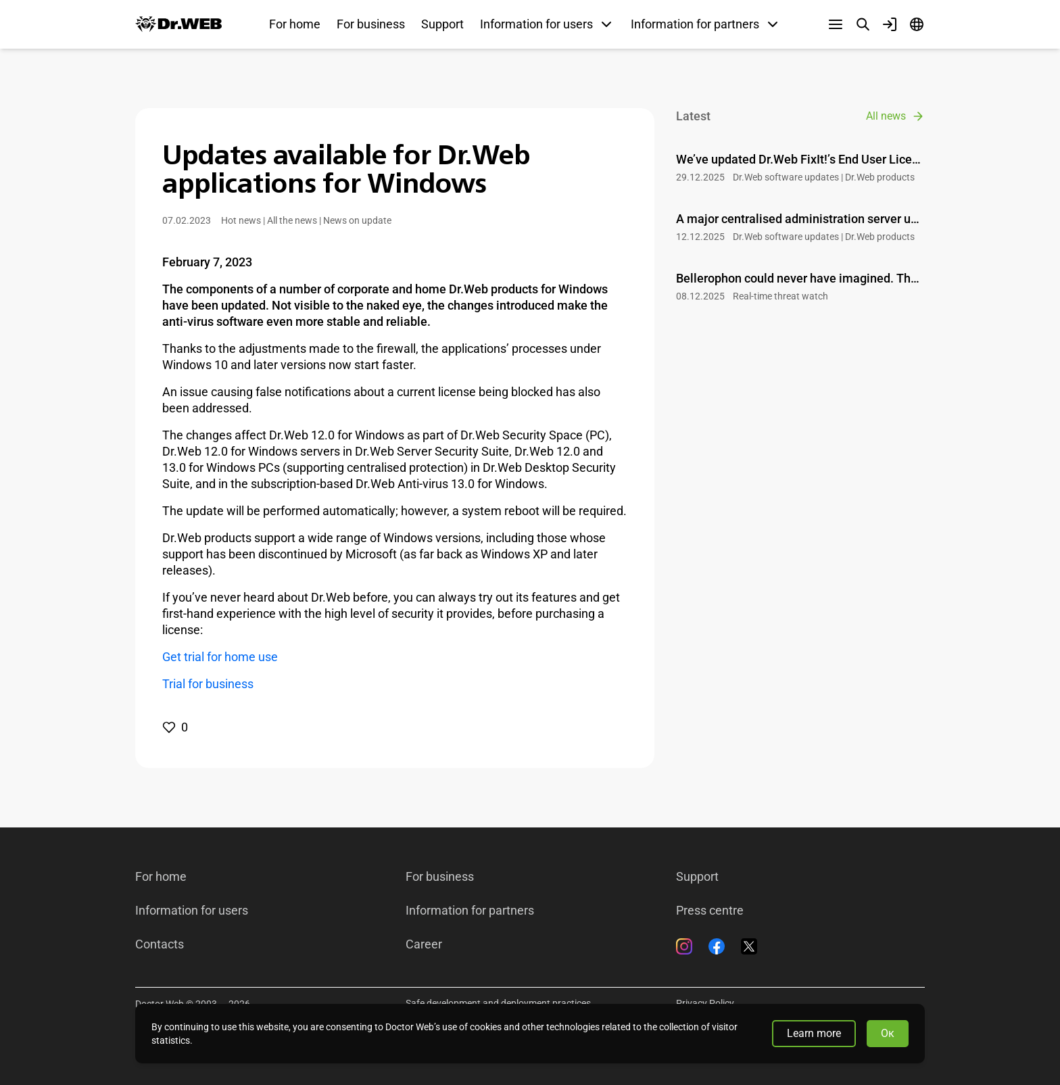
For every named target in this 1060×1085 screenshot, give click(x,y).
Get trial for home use (220, 657)
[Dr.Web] (178, 24)
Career (424, 944)
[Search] (862, 24)
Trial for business (208, 684)
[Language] (917, 24)
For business (371, 24)
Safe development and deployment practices (498, 1003)
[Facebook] (716, 946)
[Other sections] (835, 24)
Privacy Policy (705, 1003)
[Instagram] (684, 946)
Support (442, 24)
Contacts (159, 944)
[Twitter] (749, 946)
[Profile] (890, 24)
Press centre (710, 911)
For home (294, 24)
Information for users (191, 911)
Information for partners (470, 911)
